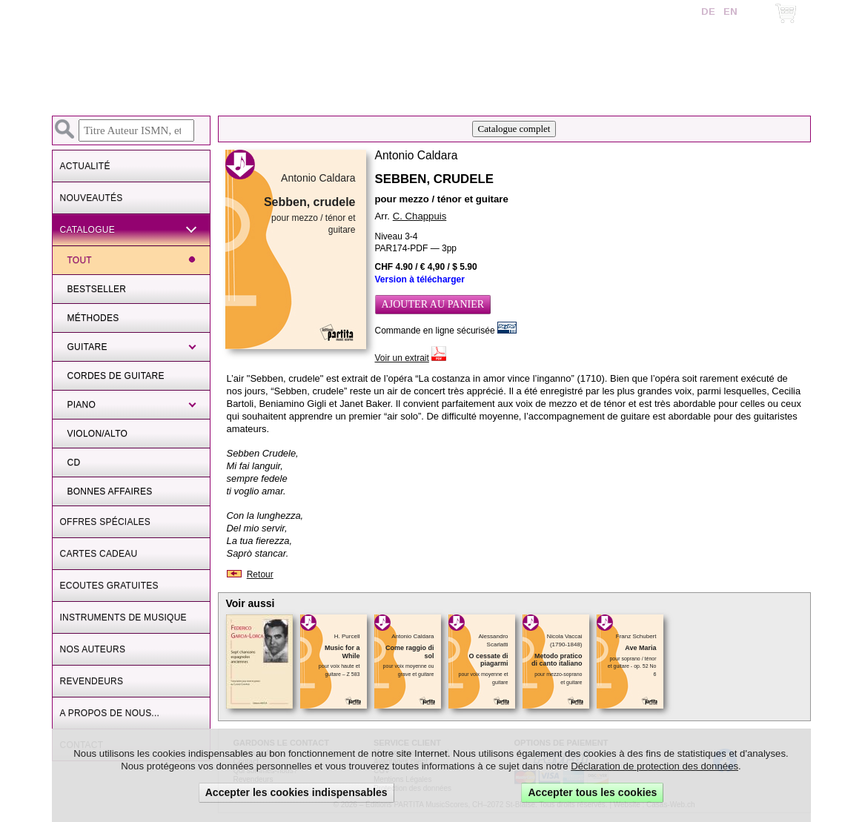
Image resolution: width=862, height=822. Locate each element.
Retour (260, 574)
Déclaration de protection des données (654, 766)
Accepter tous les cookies (592, 792)
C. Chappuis (420, 216)
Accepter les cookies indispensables (296, 792)
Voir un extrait (402, 358)
